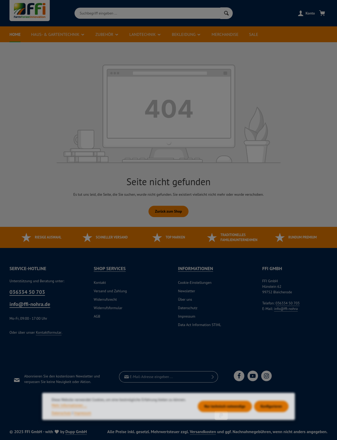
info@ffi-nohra (286, 308)
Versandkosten (203, 431)
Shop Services (110, 268)
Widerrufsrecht (105, 299)
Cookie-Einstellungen (194, 282)
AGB (97, 316)
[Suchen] (226, 13)
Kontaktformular (48, 332)
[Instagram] (266, 376)
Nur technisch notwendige (224, 417)
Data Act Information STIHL (199, 324)
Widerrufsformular (108, 307)
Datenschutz (187, 307)
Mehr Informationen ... (69, 416)
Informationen (195, 268)
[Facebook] (239, 376)
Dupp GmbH (76, 431)
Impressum (186, 316)
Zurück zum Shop (168, 211)
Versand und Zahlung (110, 291)
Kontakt (100, 282)
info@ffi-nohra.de (29, 304)
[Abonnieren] (213, 376)
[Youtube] (252, 376)
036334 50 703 (27, 292)
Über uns (185, 299)
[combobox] (147, 13)
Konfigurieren (271, 417)
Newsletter (186, 291)
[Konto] (306, 13)
